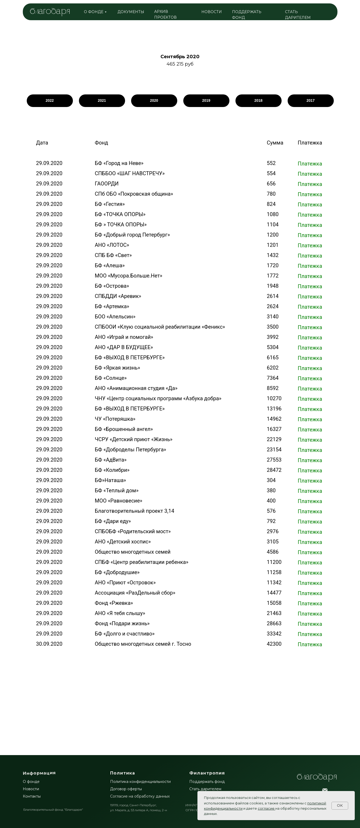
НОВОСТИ (211, 11)
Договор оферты (126, 789)
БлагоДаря (317, 777)
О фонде (31, 781)
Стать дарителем (205, 789)
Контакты (32, 796)
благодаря (50, 11)
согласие (266, 808)
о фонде (93, 11)
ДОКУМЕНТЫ (130, 11)
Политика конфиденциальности (140, 781)
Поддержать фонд (207, 781)
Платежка (310, 164)
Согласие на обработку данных (140, 796)
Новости (31, 789)
